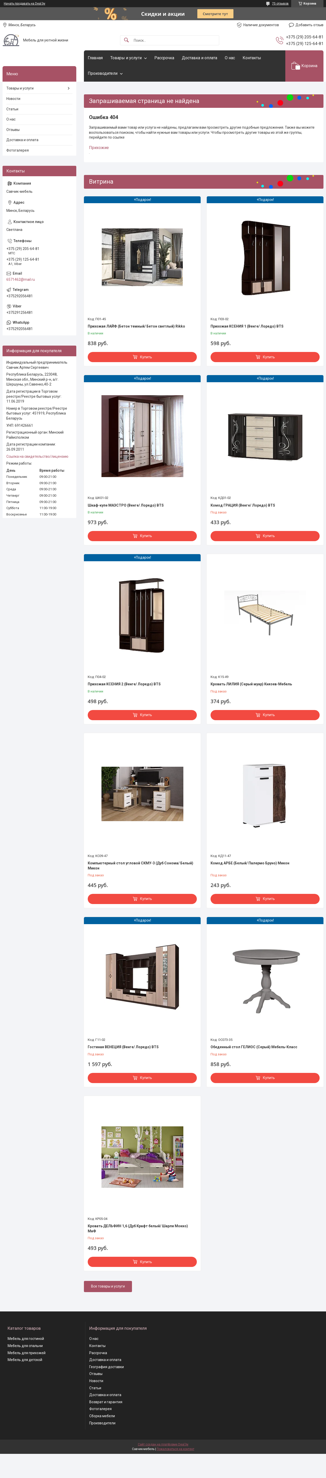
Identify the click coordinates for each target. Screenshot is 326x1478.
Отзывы (13, 130)
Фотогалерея (17, 150)
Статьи (12, 109)
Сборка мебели (102, 1416)
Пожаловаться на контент (175, 1449)
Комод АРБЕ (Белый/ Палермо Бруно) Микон (250, 863)
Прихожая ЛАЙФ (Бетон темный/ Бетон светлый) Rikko (136, 326)
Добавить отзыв (309, 25)
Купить (146, 357)
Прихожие (99, 147)
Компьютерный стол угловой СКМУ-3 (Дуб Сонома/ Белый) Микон (140, 865)
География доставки (106, 1367)
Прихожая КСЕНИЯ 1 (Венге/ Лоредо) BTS (247, 326)
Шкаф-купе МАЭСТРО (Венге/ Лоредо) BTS (126, 505)
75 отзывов (280, 3)
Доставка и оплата (199, 57)
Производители (102, 73)
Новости (13, 99)
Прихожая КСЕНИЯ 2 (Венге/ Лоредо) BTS (124, 684)
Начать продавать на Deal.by (24, 3)
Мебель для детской (25, 1360)
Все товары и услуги (108, 1286)
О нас (230, 57)
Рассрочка (164, 57)
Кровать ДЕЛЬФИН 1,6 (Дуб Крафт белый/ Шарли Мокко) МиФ (138, 1228)
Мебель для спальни (25, 1346)
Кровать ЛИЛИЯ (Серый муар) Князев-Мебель (251, 684)
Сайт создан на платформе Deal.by (163, 1444)
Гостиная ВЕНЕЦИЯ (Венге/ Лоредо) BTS (123, 1047)
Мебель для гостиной (26, 1339)
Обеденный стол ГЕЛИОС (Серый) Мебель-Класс (254, 1047)
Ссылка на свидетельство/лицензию (37, 456)
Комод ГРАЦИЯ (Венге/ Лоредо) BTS (243, 505)
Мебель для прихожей (27, 1353)
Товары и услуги (126, 57)
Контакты (252, 57)
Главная (95, 57)
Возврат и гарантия (105, 1402)
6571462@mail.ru (20, 279)
